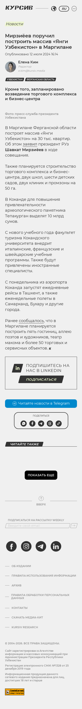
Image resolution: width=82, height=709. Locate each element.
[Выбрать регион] (54, 9)
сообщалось (31, 320)
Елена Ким (28, 62)
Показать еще (41, 475)
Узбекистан (15, 79)
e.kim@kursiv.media (31, 70)
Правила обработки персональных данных (40, 597)
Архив (16, 585)
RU (64, 9)
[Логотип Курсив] (19, 7)
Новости (14, 24)
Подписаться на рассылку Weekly (36, 520)
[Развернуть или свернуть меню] (74, 9)
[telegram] (41, 546)
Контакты (20, 607)
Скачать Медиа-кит (27, 617)
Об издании (21, 566)
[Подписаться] (74, 525)
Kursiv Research (25, 627)
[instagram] (26, 546)
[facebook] (11, 546)
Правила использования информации (44, 575)
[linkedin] (55, 546)
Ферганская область (40, 79)
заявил (30, 144)
